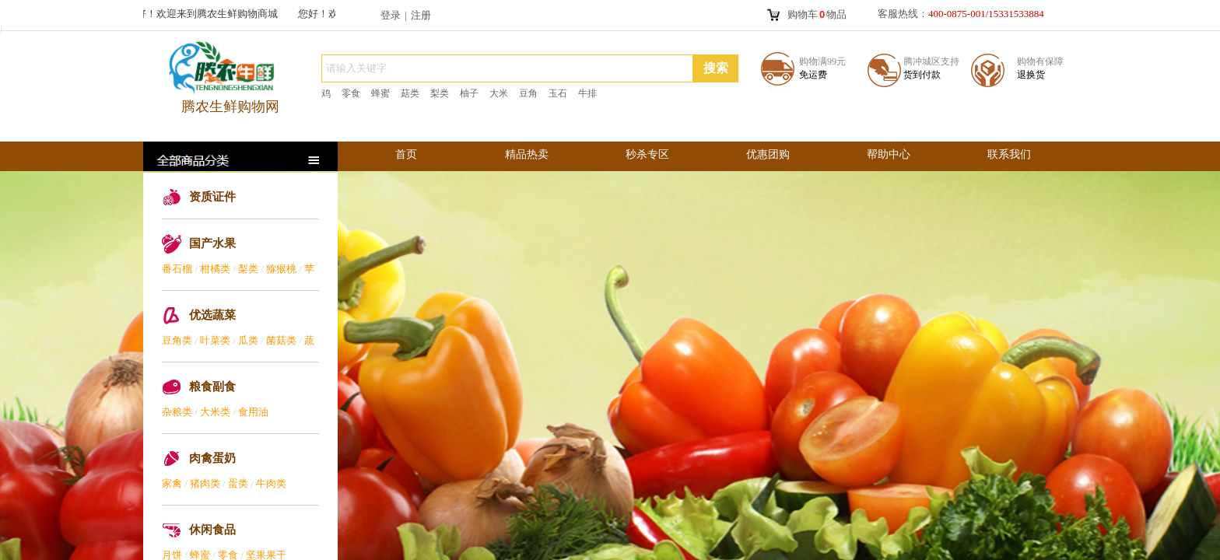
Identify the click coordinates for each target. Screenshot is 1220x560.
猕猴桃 (281, 269)
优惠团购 (768, 154)
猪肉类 (205, 483)
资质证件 (212, 197)
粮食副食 (212, 386)
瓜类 (248, 340)
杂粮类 (177, 412)
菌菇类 (281, 340)
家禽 (172, 483)
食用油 (253, 412)
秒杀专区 (647, 154)
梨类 (248, 269)
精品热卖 (527, 154)
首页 (406, 154)
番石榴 (177, 269)
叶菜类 (215, 340)
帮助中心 (888, 154)
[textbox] (507, 68)
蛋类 (238, 483)
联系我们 (1009, 154)
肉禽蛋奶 (212, 458)
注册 (421, 15)
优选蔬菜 (212, 315)
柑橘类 (215, 269)
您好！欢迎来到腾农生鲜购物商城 (205, 13)
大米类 (215, 412)
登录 (390, 15)
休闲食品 (212, 529)
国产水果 (212, 243)
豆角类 (177, 340)
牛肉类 (271, 483)
